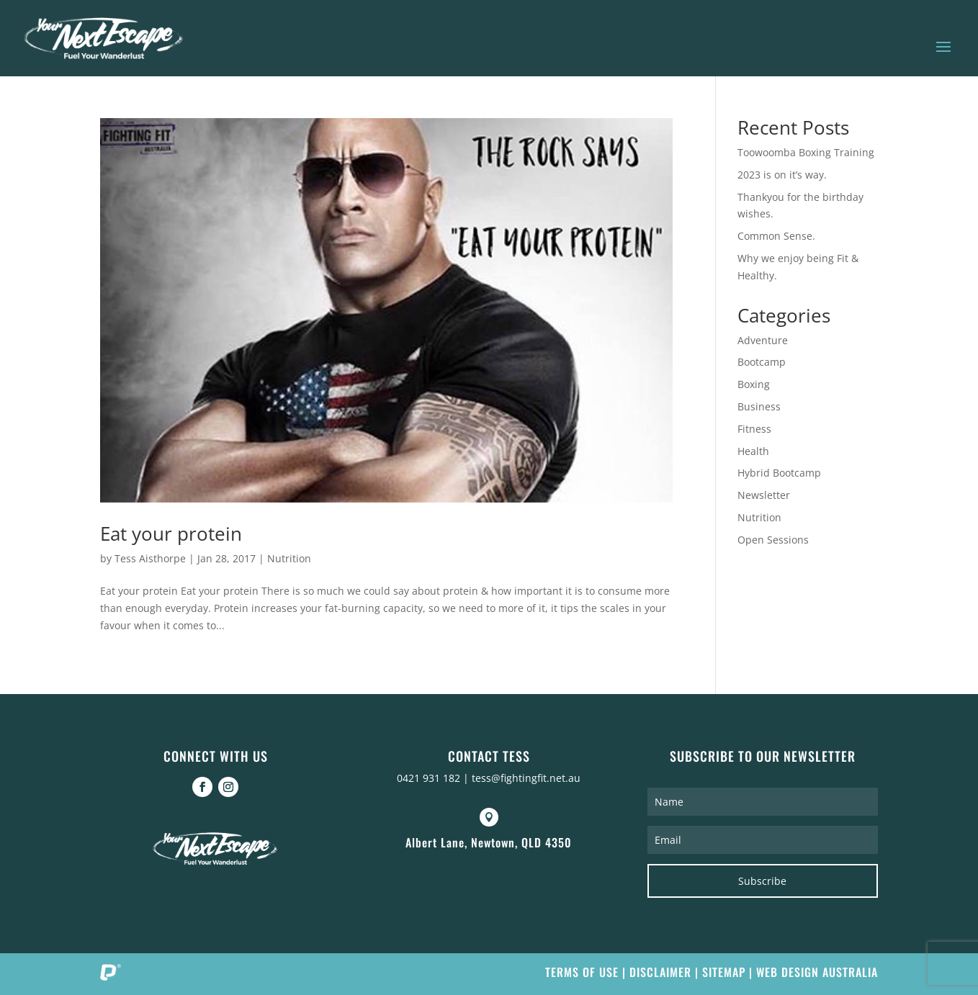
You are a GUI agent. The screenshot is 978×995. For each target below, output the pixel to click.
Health (753, 451)
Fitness (754, 429)
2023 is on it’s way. (782, 174)
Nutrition (289, 558)
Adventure (762, 340)
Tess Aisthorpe (150, 558)
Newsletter (763, 495)
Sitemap (723, 972)
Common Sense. (776, 236)
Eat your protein (171, 533)
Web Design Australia (817, 972)
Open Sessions (773, 539)
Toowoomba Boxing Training (805, 152)
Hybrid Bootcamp (779, 473)
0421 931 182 (428, 778)
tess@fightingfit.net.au (526, 778)
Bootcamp (761, 362)
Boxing (753, 384)
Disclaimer (660, 972)
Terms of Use (582, 972)
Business (759, 406)
